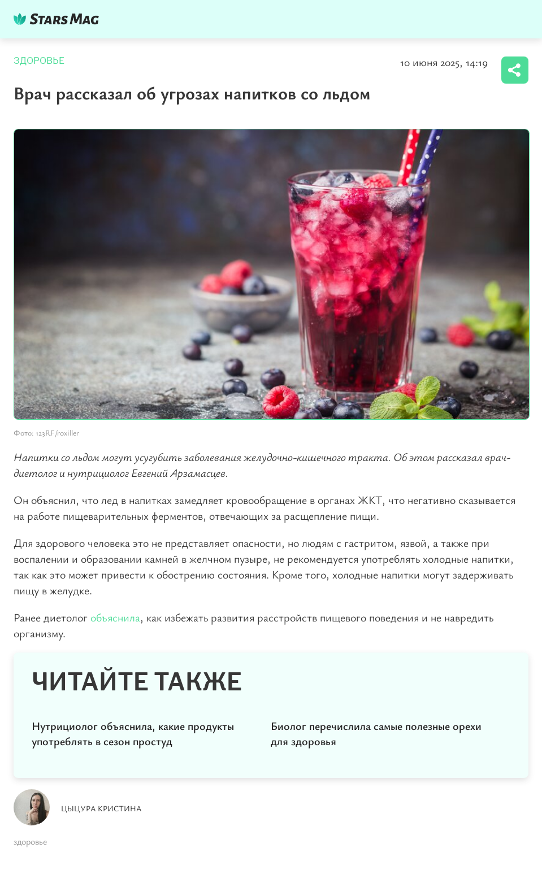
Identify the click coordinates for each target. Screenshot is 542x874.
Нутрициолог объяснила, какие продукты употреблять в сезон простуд (133, 733)
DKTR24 (59, 19)
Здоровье (39, 61)
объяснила (115, 617)
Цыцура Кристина (101, 808)
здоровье (30, 841)
